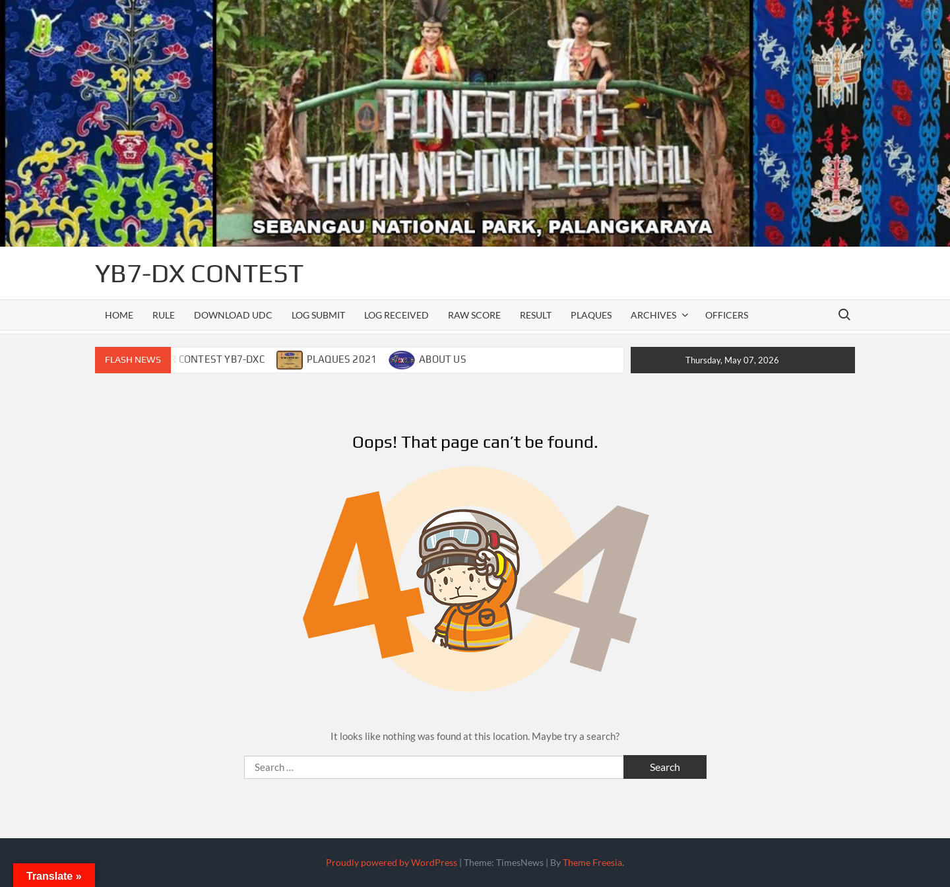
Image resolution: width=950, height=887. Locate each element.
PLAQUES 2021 (342, 359)
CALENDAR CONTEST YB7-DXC (195, 359)
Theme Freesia (592, 862)
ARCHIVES (653, 315)
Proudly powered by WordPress (391, 862)
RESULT (536, 315)
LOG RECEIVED (396, 315)
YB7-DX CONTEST (199, 273)
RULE (163, 315)
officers (726, 315)
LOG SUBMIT (318, 315)
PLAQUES (591, 315)
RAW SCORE (474, 315)
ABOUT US (442, 359)
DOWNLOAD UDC (233, 315)
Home (119, 315)
